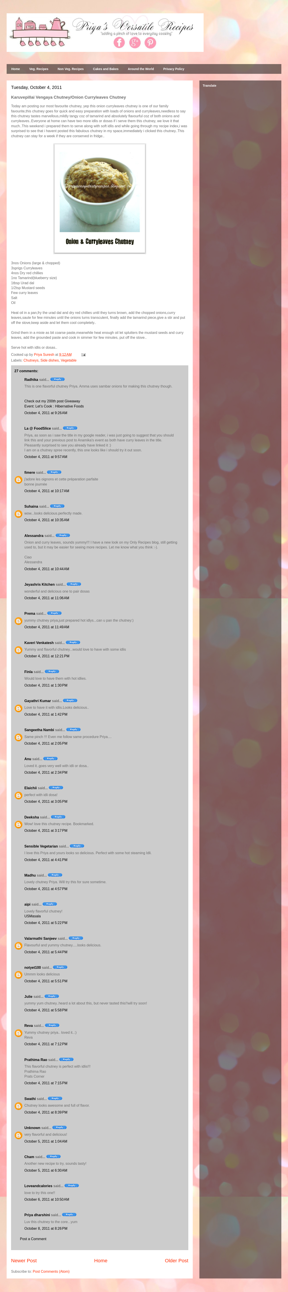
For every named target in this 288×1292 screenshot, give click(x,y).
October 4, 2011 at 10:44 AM (46, 569)
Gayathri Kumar (37, 701)
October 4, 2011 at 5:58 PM (45, 1010)
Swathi (30, 1099)
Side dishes (50, 360)
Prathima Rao (35, 1060)
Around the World (141, 69)
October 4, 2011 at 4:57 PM (45, 889)
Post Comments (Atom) (51, 1271)
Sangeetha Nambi (39, 730)
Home (15, 69)
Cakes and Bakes (106, 69)
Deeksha (31, 817)
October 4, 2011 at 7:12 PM (45, 1044)
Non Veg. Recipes (71, 69)
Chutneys (31, 360)
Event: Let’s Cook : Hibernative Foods (54, 406)
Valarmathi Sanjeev (40, 938)
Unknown (32, 1128)
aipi (27, 904)
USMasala (32, 916)
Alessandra (33, 536)
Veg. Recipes (38, 69)
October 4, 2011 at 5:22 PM (45, 923)
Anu (27, 759)
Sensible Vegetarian (41, 846)
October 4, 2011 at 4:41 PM (45, 860)
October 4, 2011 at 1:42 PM (45, 714)
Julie (28, 996)
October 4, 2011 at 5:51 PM (45, 981)
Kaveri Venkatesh (39, 643)
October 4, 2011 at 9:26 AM (45, 413)
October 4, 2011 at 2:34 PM (45, 772)
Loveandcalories (38, 1186)
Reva (28, 1026)
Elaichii (30, 788)
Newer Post (24, 1260)
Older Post (176, 1260)
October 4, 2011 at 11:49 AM (46, 627)
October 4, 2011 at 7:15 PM (45, 1083)
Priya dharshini (37, 1215)
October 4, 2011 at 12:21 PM (46, 656)
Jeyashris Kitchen (39, 584)
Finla (28, 672)
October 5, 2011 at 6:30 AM (45, 1170)
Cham (29, 1157)
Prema (29, 613)
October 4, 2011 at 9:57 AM (45, 457)
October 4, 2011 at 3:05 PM (45, 801)
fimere (29, 472)
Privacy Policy (173, 69)
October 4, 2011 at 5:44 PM (45, 952)
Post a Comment (33, 1239)
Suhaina (31, 506)
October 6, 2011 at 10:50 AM (46, 1199)
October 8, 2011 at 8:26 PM (45, 1228)
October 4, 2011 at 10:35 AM (46, 520)
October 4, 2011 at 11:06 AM (46, 598)
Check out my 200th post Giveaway (52, 401)
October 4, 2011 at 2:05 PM (45, 743)
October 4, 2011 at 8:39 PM (45, 1112)
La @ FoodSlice (37, 428)
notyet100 (32, 967)
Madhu (30, 875)
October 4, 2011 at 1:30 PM (45, 685)
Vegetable (68, 360)
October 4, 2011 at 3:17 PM (45, 830)
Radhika (31, 380)
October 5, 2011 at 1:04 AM (45, 1141)
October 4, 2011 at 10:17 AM (46, 491)
